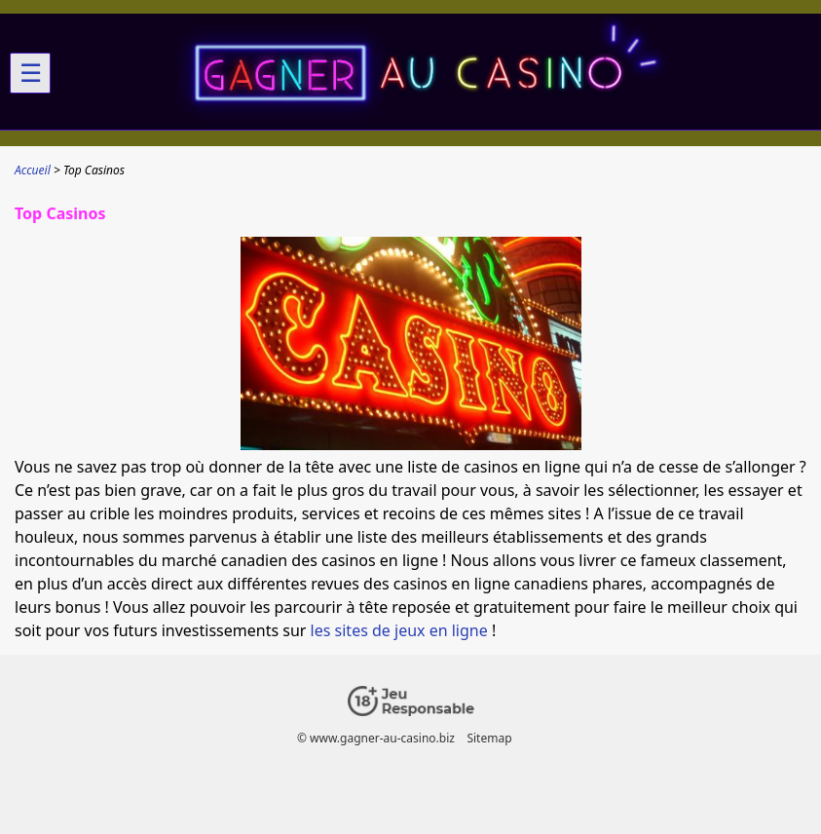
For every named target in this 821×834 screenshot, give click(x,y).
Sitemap (488, 738)
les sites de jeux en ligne (399, 630)
